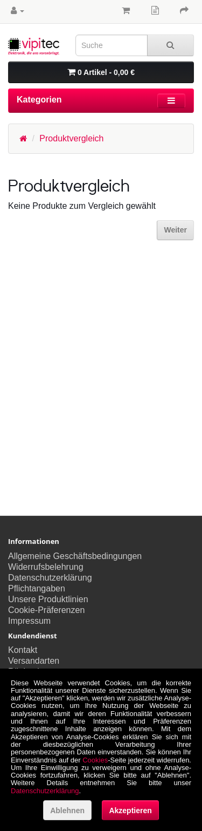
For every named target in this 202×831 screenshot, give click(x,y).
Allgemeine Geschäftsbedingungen (75, 556)
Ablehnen (67, 810)
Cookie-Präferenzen (46, 610)
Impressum (29, 620)
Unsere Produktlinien (48, 599)
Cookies (95, 760)
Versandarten (33, 660)
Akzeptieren (130, 810)
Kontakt (22, 650)
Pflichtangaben (36, 588)
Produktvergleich (71, 138)
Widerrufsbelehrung (45, 566)
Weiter (175, 230)
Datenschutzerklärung (50, 577)
